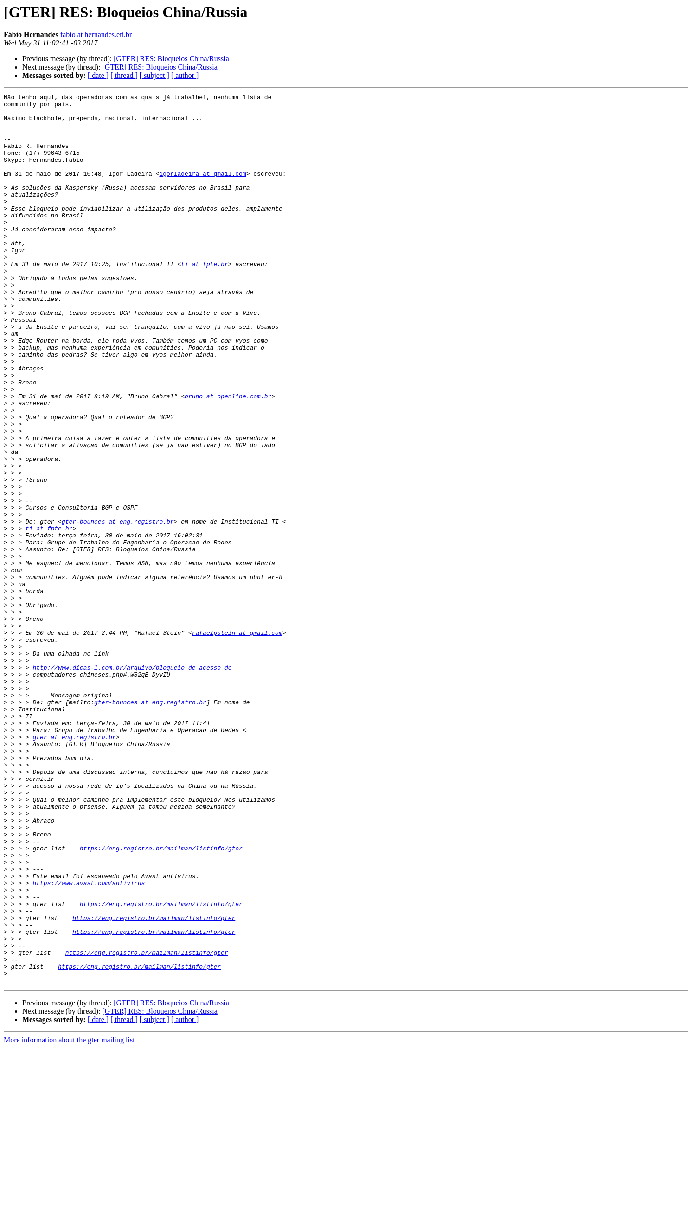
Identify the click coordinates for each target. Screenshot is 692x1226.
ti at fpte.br (204, 298)
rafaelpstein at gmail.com (237, 741)
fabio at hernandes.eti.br (96, 34)
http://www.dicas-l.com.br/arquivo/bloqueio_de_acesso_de (131, 783)
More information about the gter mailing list (69, 1218)
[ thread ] (124, 75)
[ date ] (98, 75)
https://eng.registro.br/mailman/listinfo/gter (161, 1000)
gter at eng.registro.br (73, 866)
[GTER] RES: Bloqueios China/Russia (171, 59)
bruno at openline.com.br (228, 457)
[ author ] (185, 75)
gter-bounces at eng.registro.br (118, 607)
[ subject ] (154, 75)
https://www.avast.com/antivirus (88, 1041)
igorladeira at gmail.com (202, 190)
